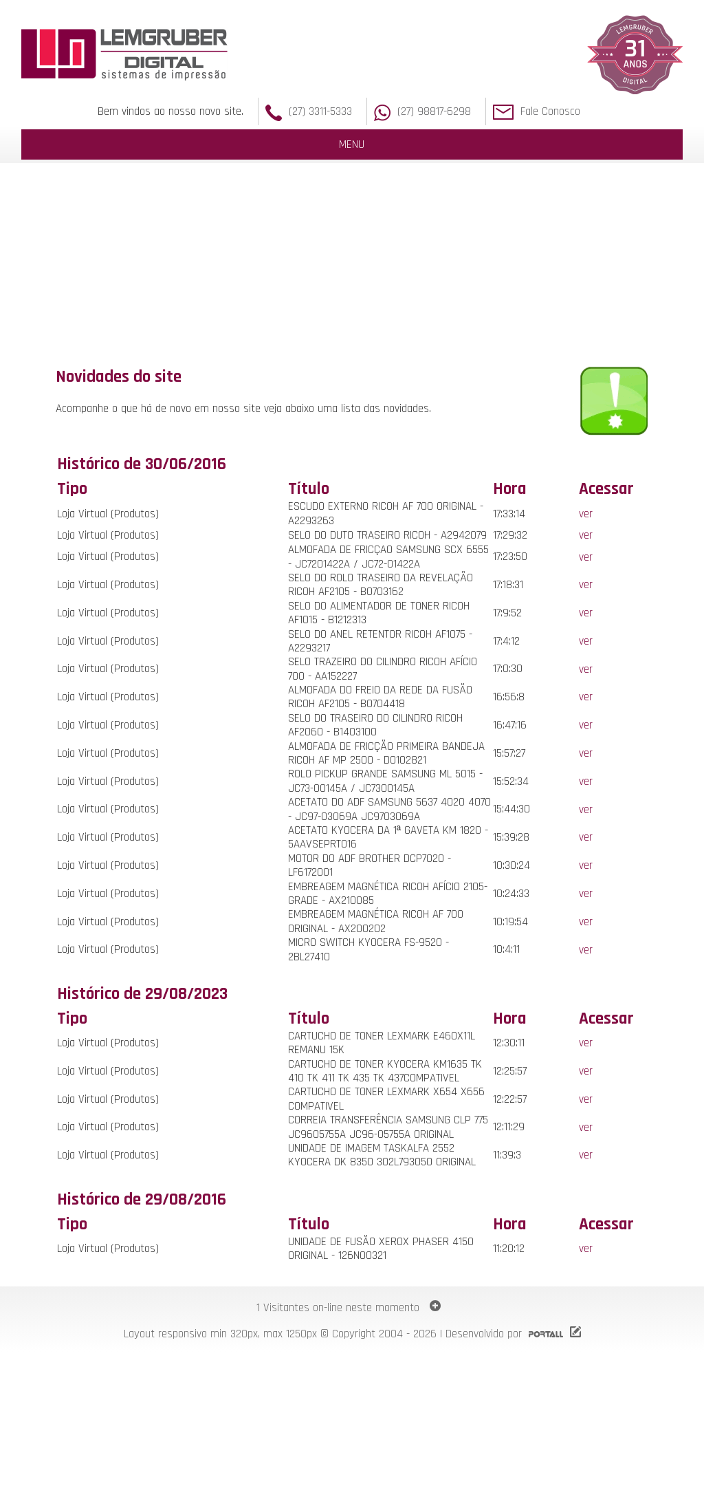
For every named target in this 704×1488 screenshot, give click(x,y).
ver (586, 513)
